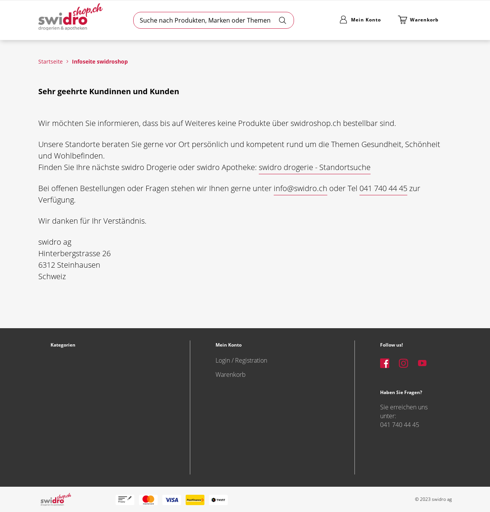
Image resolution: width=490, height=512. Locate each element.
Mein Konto (366, 19)
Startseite (50, 61)
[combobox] (213, 20)
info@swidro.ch (300, 188)
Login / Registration (241, 360)
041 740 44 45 (399, 424)
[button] (315, 168)
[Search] (282, 20)
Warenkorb (231, 374)
